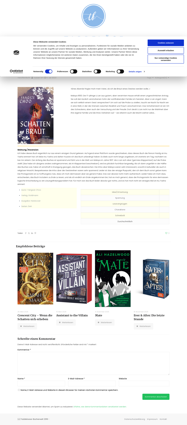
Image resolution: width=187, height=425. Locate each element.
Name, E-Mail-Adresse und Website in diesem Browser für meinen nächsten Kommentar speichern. (69, 390)
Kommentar (24, 349)
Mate (98, 315)
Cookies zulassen (166, 6)
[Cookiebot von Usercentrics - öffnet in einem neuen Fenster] (16, 35)
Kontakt (163, 419)
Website (123, 378)
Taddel (37, 77)
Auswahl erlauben (166, 14)
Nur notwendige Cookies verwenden (166, 22)
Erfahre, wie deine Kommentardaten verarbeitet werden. (100, 406)
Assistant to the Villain (72, 315)
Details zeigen (135, 35)
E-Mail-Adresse (76, 378)
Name (21, 378)
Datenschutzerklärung (134, 419)
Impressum (152, 419)
